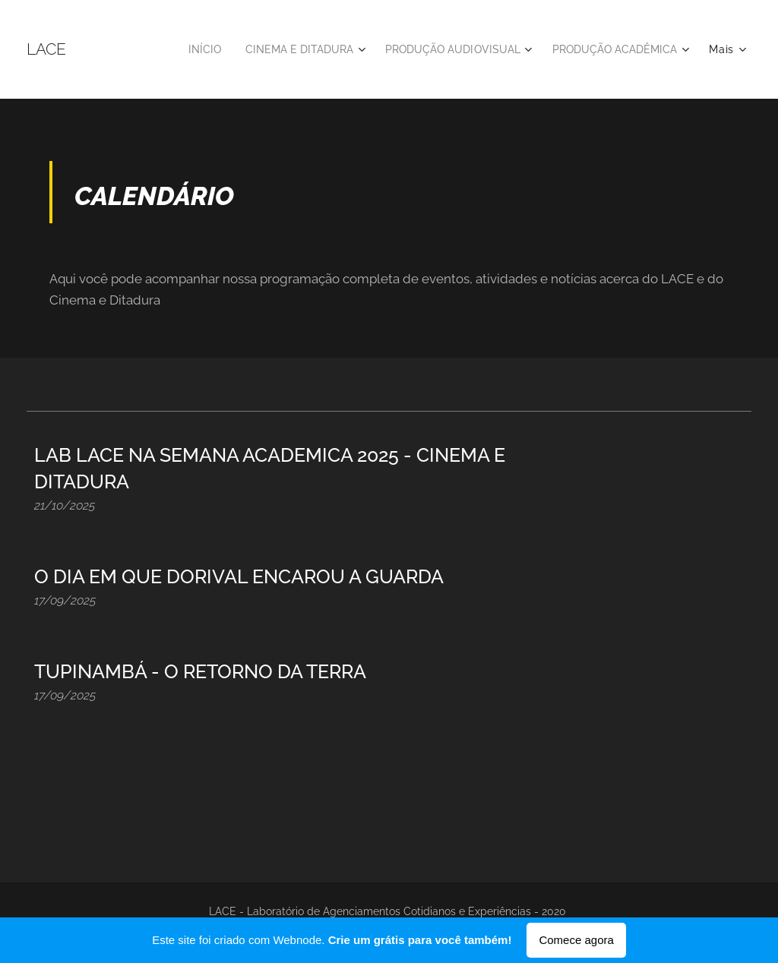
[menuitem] (178, 49)
